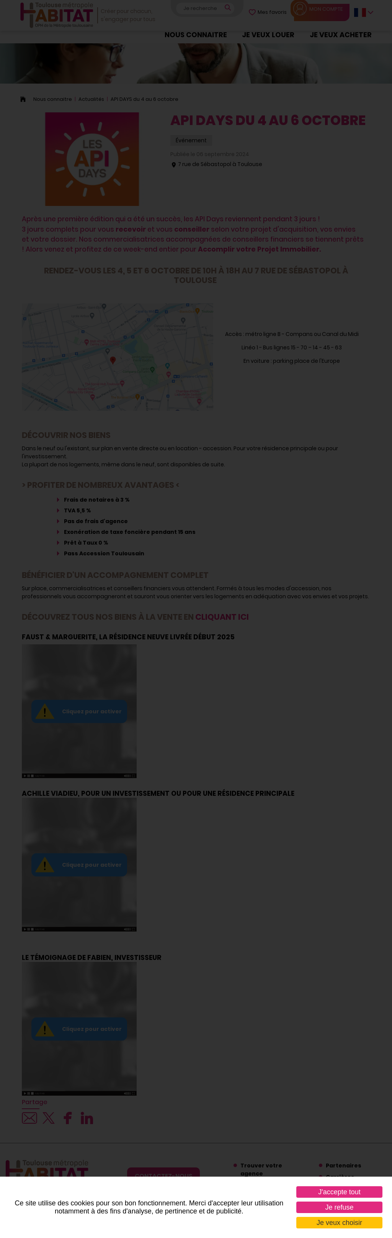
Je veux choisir (339, 1222)
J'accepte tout (339, 1192)
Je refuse (339, 1207)
